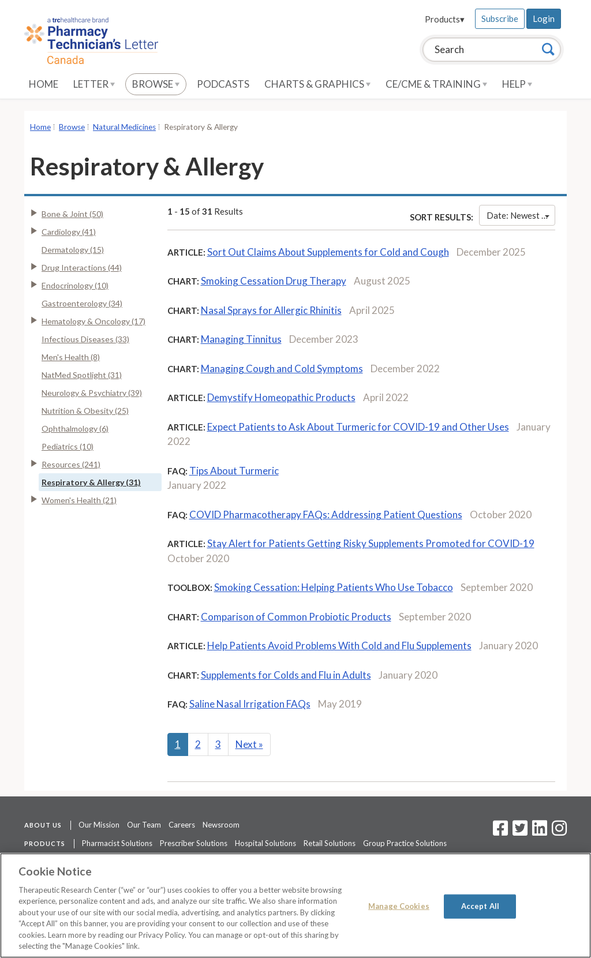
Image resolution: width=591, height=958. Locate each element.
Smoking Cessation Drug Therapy (273, 281)
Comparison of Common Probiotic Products (296, 617)
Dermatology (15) (73, 250)
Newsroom (221, 824)
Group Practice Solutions (405, 843)
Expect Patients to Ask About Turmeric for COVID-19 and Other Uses (358, 427)
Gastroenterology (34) (82, 303)
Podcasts (223, 84)
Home (43, 84)
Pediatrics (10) (67, 446)
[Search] (548, 49)
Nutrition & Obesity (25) (85, 411)
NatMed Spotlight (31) (82, 375)
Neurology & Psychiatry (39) (92, 393)
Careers (182, 824)
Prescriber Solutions (193, 843)
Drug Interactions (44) (82, 267)
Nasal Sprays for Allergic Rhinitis (271, 310)
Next (249, 744)
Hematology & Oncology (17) (93, 321)
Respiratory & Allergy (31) (91, 482)
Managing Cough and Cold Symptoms (282, 368)
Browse (155, 84)
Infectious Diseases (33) (85, 339)
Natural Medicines (124, 127)
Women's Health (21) (79, 500)
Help (517, 84)
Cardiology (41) (69, 232)
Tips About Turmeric (234, 471)
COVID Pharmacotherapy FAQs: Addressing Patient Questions (325, 514)
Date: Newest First (521, 215)
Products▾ (445, 19)
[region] (295, 905)
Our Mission (98, 824)
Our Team (144, 824)
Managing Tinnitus (241, 339)
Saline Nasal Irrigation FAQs (250, 704)
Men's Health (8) (71, 357)
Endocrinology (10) (75, 285)
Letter (94, 84)
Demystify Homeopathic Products (281, 397)
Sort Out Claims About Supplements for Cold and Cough (328, 252)
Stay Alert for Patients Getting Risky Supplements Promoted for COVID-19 (370, 543)
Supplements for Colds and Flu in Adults (286, 675)
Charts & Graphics (317, 84)
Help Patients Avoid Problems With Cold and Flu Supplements (339, 645)
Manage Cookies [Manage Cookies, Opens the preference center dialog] (398, 906)
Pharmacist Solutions (117, 843)
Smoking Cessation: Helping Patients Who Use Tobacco (333, 587)
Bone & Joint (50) (72, 214)
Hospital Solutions (265, 843)
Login (544, 18)
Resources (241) (71, 464)
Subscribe (499, 18)
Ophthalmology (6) (75, 428)
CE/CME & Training (436, 84)
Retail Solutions (330, 843)
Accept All (480, 906)
